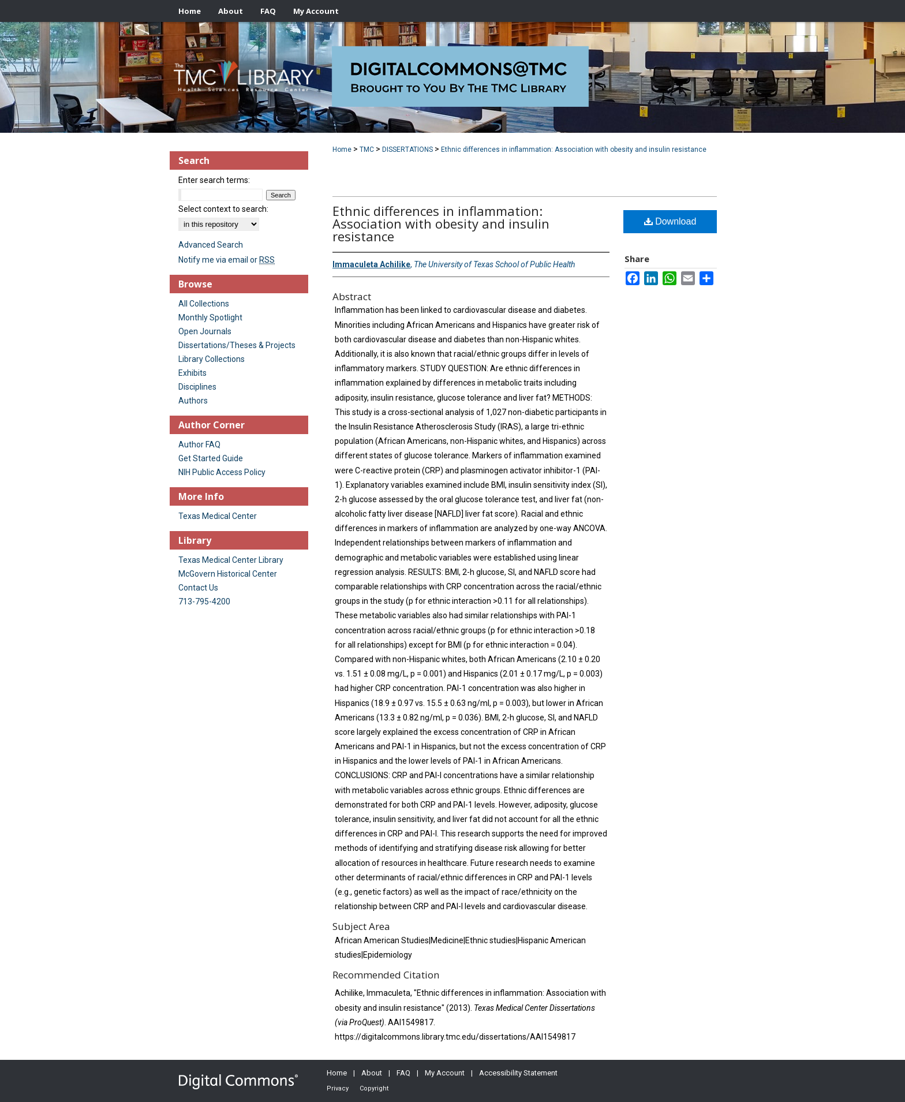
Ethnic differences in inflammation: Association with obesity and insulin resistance (573, 149)
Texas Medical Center (217, 516)
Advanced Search (210, 244)
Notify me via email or (226, 259)
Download (670, 221)
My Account (445, 1073)
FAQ (403, 1073)
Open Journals (204, 331)
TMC (367, 149)
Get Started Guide (210, 458)
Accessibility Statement (518, 1073)
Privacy (338, 1088)
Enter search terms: (214, 180)
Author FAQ (199, 444)
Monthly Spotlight (210, 317)
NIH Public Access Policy (221, 472)
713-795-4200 (204, 601)
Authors (193, 400)
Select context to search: (223, 209)
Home (341, 149)
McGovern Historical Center (227, 573)
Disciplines (197, 386)
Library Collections (211, 359)
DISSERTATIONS (407, 149)
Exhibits (192, 373)
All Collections (203, 303)
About (371, 1073)
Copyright (374, 1088)
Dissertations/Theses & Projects (237, 345)
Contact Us (198, 587)
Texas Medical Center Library (230, 560)
